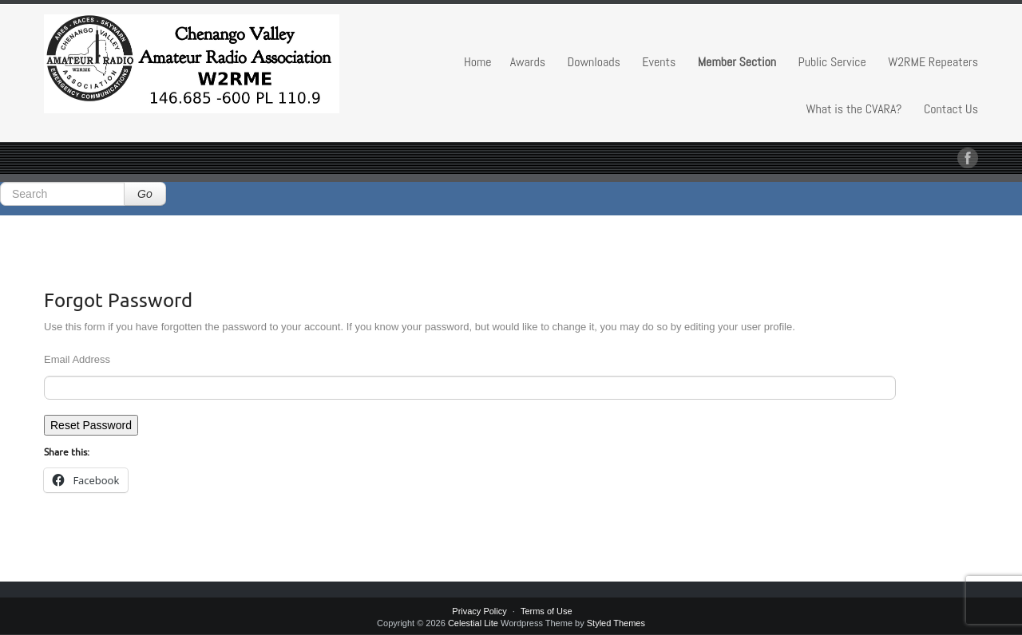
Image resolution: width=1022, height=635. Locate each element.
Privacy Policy (479, 611)
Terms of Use (546, 611)
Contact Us (951, 109)
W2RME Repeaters (933, 61)
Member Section (737, 61)
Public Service (832, 61)
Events (658, 61)
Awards (527, 61)
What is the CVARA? (854, 109)
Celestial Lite (473, 623)
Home (478, 61)
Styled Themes (616, 623)
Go (145, 193)
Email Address (77, 359)
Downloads (594, 61)
